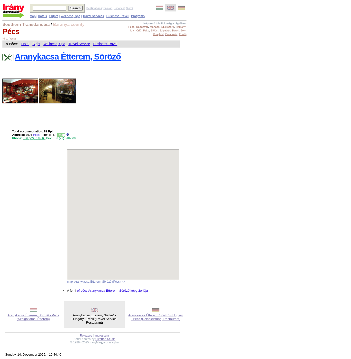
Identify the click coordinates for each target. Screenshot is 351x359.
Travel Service (79, 44)
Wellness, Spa (54, 44)
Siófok (129, 8)
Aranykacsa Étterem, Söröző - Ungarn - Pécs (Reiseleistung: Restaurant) (155, 317)
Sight (36, 44)
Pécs (10, 31)
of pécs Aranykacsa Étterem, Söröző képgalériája (112, 290)
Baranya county (69, 24)
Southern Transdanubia (26, 24)
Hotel (25, 44)
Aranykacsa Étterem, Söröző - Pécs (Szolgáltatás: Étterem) (33, 317)
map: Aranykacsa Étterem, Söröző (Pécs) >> (96, 281)
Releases (86, 335)
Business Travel (105, 44)
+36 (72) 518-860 (34, 138)
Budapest (119, 8)
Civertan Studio (105, 339)
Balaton (107, 8)
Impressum (102, 335)
